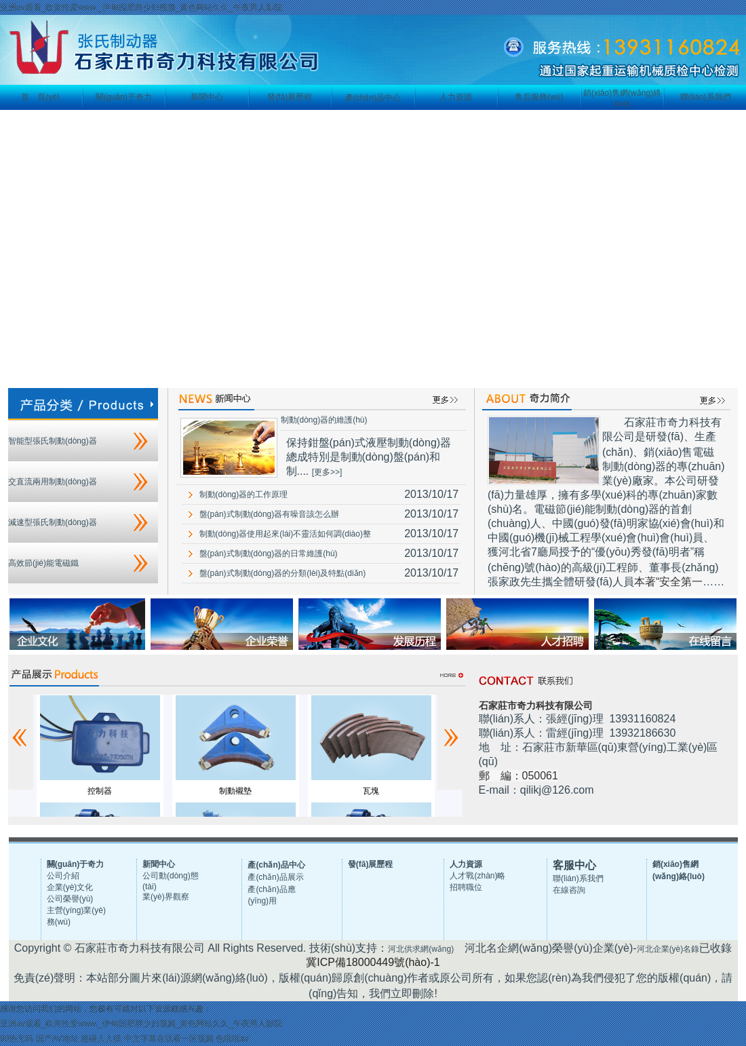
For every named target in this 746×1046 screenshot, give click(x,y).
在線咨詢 (569, 890)
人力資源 (455, 97)
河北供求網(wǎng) (421, 949)
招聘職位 (466, 887)
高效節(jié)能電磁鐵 (43, 563)
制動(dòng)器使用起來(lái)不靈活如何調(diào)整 (285, 534)
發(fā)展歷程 (289, 97)
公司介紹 (63, 875)
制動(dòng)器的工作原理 (243, 494)
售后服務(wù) (539, 97)
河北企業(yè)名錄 (668, 949)
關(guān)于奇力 (124, 97)
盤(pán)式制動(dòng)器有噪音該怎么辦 (269, 514)
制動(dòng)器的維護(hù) (324, 420)
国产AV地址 (57, 1038)
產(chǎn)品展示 (275, 877)
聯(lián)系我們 (705, 97)
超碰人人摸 (101, 1038)
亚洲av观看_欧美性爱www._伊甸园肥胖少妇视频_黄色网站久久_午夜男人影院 (141, 7)
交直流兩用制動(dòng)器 (52, 481)
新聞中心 (207, 97)
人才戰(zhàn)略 (477, 875)
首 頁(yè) (40, 97)
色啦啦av (232, 1038)
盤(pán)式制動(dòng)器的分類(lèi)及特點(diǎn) (282, 573)
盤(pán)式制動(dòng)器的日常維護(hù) (268, 553)
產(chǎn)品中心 (373, 97)
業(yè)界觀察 (165, 897)
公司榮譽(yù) (70, 899)
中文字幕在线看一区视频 (169, 1038)
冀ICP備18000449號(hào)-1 (372, 962)
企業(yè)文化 (70, 887)
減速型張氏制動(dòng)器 (52, 522)
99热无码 (16, 1038)
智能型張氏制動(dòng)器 (52, 441)
